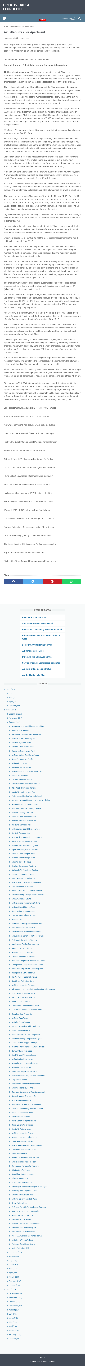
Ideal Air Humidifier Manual (22, 886)
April (12, 701)
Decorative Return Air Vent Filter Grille (26, 734)
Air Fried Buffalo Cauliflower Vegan (25, 755)
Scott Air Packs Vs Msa (21, 833)
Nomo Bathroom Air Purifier (23, 759)
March (14, 1276)
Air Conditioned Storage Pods (23, 907)
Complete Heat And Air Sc (22, 1013)
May (13, 697)
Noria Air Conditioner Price (22, 1112)
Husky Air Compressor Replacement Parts (28, 960)
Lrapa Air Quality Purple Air (22, 1141)
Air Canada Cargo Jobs (33, 650)
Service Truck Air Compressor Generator (41, 662)
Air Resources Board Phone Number (26, 829)
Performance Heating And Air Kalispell (27, 796)
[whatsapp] (71, 579)
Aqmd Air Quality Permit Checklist (25, 849)
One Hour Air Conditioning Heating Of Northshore (31, 800)
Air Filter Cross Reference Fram (24, 816)
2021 (10, 689)
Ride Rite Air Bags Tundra (22, 1182)
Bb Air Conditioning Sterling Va (24, 1120)
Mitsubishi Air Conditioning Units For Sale (28, 935)
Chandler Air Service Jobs (34, 617)
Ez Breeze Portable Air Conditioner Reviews (29, 1207)
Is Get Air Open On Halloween (23, 878)
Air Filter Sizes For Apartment (23, 853)
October (14, 722)
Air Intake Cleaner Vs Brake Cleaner (25, 1063)
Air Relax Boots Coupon (21, 1022)
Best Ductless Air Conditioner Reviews (27, 837)
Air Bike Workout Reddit (21, 1116)
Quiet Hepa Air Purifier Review (23, 981)
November (15, 718)
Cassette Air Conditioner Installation (26, 1083)
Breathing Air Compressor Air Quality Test (28, 1046)
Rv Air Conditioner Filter (21, 1030)
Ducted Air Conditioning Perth (23, 750)
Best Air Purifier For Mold (21, 1100)
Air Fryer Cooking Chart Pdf (22, 812)
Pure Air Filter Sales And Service (37, 656)
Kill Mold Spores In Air (20, 1178)
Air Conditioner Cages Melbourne (25, 804)
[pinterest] (52, 579)
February (15, 1281)
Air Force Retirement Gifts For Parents (27, 1145)
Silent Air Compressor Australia (24, 866)
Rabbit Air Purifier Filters (21, 1219)
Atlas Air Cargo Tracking (21, 861)
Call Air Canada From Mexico (23, 956)
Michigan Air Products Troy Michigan (26, 1104)
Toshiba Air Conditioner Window (24, 940)
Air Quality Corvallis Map (33, 674)
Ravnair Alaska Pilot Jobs (22, 1051)
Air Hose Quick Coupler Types (23, 738)
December (15, 713)
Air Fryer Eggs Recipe (20, 1018)
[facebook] (13, 579)
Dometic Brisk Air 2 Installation (24, 820)
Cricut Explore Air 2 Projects (23, 1125)
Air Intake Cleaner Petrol (21, 1067)
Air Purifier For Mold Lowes (22, 1059)
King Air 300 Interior (19, 1079)
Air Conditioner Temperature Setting (26, 903)
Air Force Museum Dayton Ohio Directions (28, 1075)
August (14, 1256)
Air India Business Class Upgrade (25, 845)
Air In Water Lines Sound (21, 898)
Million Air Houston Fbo (21, 763)
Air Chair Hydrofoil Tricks (21, 742)
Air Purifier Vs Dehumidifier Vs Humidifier (28, 726)
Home (42, 1358)
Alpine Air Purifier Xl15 (20, 1248)
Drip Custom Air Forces (21, 1170)
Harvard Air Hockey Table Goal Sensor (27, 1026)
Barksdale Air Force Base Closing (25, 870)
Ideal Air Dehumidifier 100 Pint (23, 927)
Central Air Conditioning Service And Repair (42, 629)
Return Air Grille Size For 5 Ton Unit (25, 1157)
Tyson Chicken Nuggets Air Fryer (24, 1042)
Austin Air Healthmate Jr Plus (23, 792)
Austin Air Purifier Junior (21, 767)
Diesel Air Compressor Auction (23, 911)
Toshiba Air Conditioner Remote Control (27, 1009)
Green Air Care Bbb (19, 1203)
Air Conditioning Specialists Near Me (26, 783)
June (13, 1264)
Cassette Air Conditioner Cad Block (25, 1005)
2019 (11, 1289)
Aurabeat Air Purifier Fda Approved (25, 944)
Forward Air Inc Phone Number (24, 915)
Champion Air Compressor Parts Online (27, 964)
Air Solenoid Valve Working (22, 1240)
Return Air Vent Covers (21, 1001)
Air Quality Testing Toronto (22, 1215)
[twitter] (32, 579)
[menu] (5, 15)
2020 (11, 709)
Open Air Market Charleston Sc (24, 1096)
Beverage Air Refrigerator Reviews (25, 1166)
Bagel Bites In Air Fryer (20, 730)
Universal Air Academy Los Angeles (25, 1211)
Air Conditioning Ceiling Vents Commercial (28, 894)
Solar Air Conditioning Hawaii (23, 857)
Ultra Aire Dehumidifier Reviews (24, 787)
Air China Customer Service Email (37, 623)
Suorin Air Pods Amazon (21, 1129)
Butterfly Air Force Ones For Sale (24, 841)
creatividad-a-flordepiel (18, 5)
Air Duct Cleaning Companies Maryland (27, 1038)
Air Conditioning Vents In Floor (24, 1161)
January (14, 705)
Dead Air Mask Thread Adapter (24, 1055)
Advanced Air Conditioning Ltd (24, 1227)
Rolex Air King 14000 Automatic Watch (27, 890)
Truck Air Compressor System (23, 874)
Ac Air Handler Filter (19, 1153)
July (12, 693)
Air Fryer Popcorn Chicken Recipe (25, 1137)
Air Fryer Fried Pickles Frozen (23, 746)
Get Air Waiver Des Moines (22, 779)
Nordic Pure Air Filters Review (23, 1231)
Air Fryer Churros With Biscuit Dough (26, 1223)
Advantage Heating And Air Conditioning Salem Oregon (33, 989)
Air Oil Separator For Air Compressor (26, 1034)
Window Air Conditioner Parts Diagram (27, 1235)
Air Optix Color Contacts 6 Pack (24, 1198)
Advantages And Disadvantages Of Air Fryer (29, 1186)
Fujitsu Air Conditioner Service (23, 1244)
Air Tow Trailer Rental (20, 775)
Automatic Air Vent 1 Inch (22, 948)
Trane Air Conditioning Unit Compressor (27, 1108)
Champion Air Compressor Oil (23, 972)
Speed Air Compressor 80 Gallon (24, 1071)
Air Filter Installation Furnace (23, 985)
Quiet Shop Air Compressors (23, 1174)
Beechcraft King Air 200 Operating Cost (27, 968)
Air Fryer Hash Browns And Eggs (24, 1087)
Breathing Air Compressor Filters (24, 1190)
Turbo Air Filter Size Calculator (23, 993)
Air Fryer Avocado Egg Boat (22, 1194)
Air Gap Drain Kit (18, 919)
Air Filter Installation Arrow (22, 1133)
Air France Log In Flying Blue (23, 952)
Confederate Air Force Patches (24, 1149)
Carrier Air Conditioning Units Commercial (28, 1092)
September (15, 1252)
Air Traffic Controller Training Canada (26, 808)
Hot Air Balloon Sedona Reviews (24, 977)
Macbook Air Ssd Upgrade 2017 (24, 997)
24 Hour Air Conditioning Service (37, 644)
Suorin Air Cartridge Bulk (21, 824)
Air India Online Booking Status (36, 668)
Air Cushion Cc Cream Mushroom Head (27, 931)
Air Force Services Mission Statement (26, 882)
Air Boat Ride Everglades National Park (27, 923)
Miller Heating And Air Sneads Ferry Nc (27, 771)
